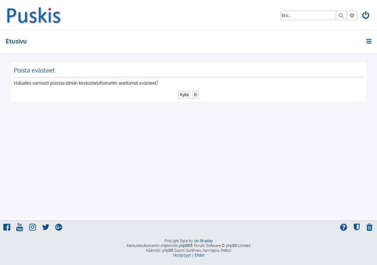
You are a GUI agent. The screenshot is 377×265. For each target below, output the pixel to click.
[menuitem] (366, 16)
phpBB (184, 245)
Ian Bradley (203, 241)
